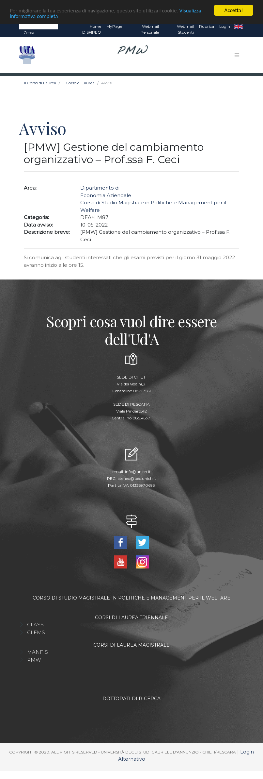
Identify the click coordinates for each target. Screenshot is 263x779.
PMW (34, 660)
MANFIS (37, 652)
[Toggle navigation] (237, 55)
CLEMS (36, 632)
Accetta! (233, 10)
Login (224, 26)
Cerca (28, 32)
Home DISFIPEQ (91, 29)
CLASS (35, 624)
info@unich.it (138, 471)
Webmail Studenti (185, 29)
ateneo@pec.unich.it (136, 478)
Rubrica (206, 26)
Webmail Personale (150, 29)
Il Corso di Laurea (40, 82)
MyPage (114, 26)
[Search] (38, 26)
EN (238, 26)
